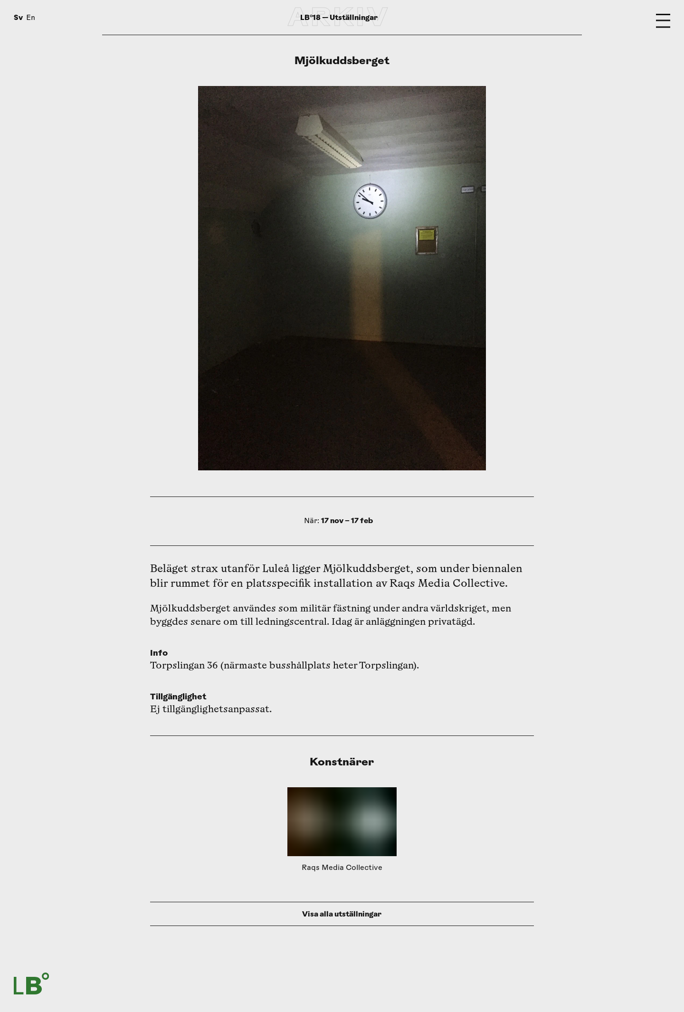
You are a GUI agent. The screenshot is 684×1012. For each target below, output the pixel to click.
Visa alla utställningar (341, 913)
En (30, 18)
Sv (18, 17)
